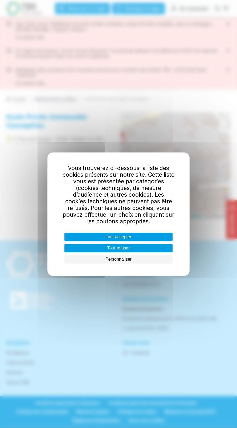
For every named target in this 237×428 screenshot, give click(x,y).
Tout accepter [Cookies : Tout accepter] (118, 237)
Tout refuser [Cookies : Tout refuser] (118, 248)
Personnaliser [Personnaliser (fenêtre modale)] (118, 259)
